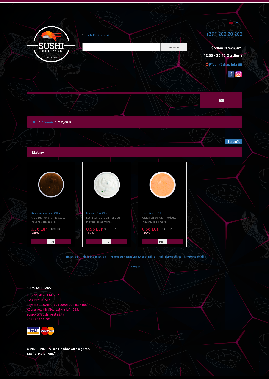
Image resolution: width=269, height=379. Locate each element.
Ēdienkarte (49, 123)
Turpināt (226, 142)
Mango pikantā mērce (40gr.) (50, 216)
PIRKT (51, 245)
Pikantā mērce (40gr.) (156, 216)
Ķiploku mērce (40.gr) (100, 216)
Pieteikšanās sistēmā (101, 35)
